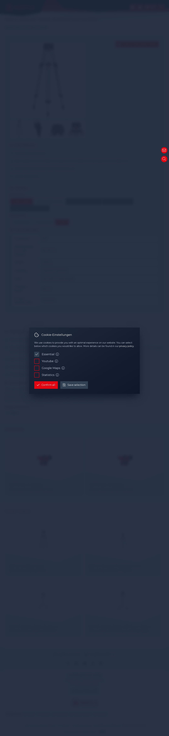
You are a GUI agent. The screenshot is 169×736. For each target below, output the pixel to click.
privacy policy (126, 346)
